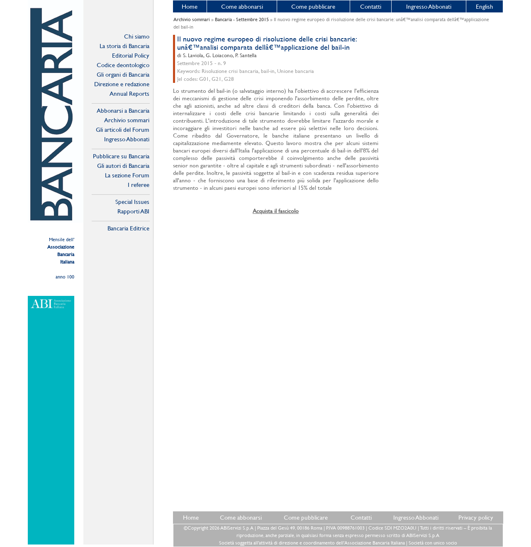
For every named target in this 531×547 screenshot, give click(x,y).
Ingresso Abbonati (428, 6)
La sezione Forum (127, 175)
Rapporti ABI (133, 211)
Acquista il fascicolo (276, 211)
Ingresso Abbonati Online (126, 139)
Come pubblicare (313, 6)
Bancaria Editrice (128, 228)
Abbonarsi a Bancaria (123, 110)
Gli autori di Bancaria (123, 165)
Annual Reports (129, 93)
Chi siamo (136, 36)
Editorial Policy (130, 55)
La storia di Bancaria (124, 45)
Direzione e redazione (121, 83)
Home (189, 6)
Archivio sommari (126, 119)
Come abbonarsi (242, 6)
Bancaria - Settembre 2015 (242, 19)
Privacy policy (475, 517)
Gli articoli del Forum (122, 129)
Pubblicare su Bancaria (121, 156)
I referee (138, 184)
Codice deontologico (123, 64)
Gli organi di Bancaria (123, 74)
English (484, 6)
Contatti (370, 6)
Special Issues (132, 201)
